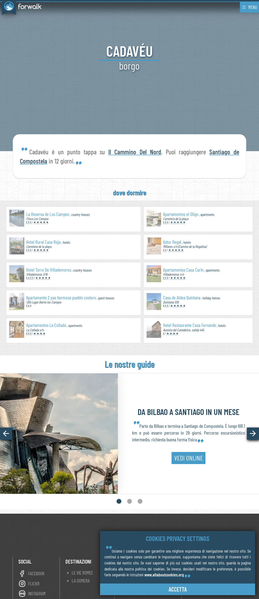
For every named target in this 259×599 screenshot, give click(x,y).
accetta (178, 589)
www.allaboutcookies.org (164, 574)
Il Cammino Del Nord (134, 151)
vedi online (188, 462)
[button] (6, 434)
